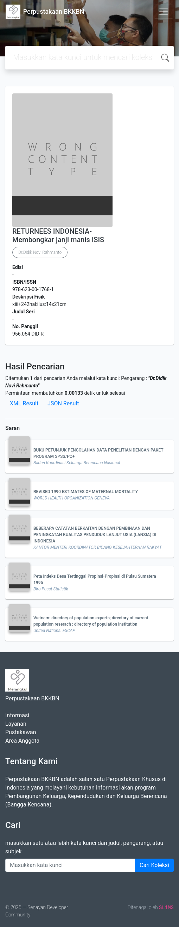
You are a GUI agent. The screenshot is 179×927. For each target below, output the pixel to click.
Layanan (15, 723)
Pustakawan (20, 732)
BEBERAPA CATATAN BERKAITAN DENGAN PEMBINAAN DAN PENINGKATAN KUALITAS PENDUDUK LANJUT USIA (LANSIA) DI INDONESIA (94, 535)
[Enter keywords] (70, 865)
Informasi (17, 715)
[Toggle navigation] (163, 12)
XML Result (24, 403)
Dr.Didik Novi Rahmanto (40, 252)
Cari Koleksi (154, 865)
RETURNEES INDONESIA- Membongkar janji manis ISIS (58, 235)
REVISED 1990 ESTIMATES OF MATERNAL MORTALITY (85, 491)
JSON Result (63, 403)
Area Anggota (22, 740)
